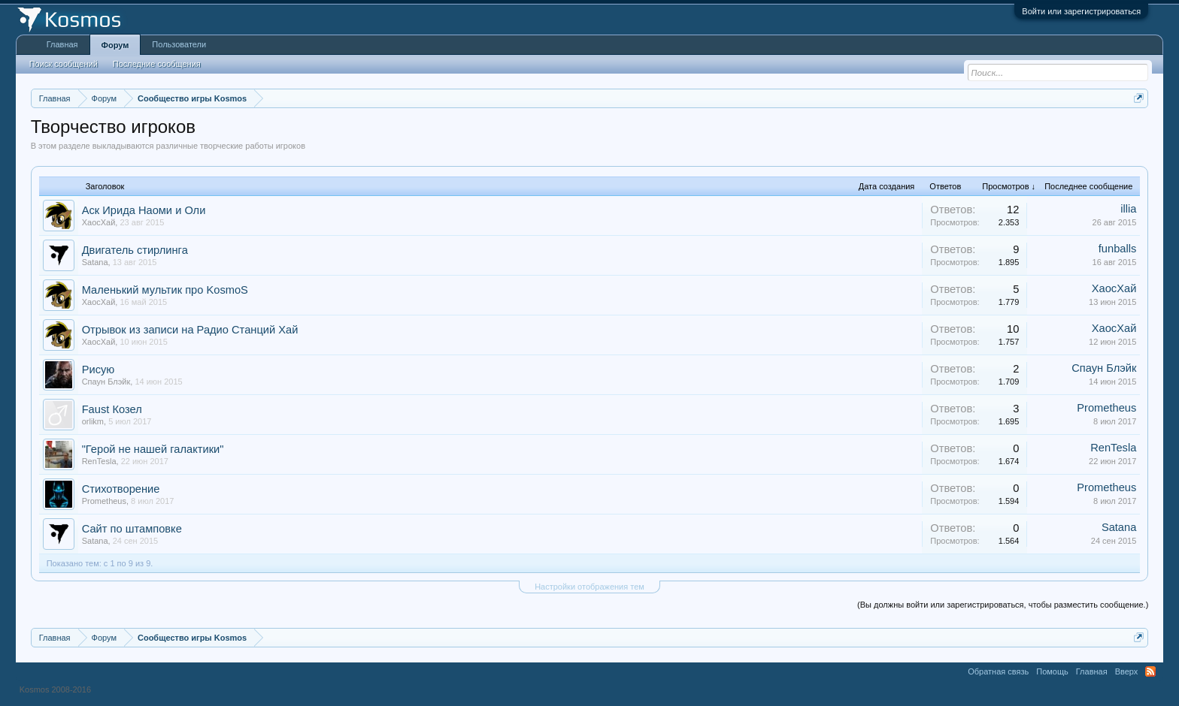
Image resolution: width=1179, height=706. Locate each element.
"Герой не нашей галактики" (153, 449)
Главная (62, 44)
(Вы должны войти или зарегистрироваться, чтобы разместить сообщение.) (1002, 604)
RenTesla (99, 461)
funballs (1118, 249)
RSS (1150, 671)
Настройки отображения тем (589, 586)
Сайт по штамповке (132, 529)
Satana (95, 262)
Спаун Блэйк (106, 381)
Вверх (1126, 671)
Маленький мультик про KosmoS (165, 290)
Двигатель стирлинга (135, 250)
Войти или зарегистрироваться (1081, 11)
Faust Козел (112, 409)
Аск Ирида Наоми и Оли (144, 210)
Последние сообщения (157, 63)
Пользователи (179, 44)
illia (1128, 209)
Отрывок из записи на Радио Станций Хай (190, 330)
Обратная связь (998, 671)
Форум (115, 45)
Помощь (1052, 671)
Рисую (98, 370)
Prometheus (1106, 408)
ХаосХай (99, 222)
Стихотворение (121, 489)
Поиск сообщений (63, 63)
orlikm (93, 421)
